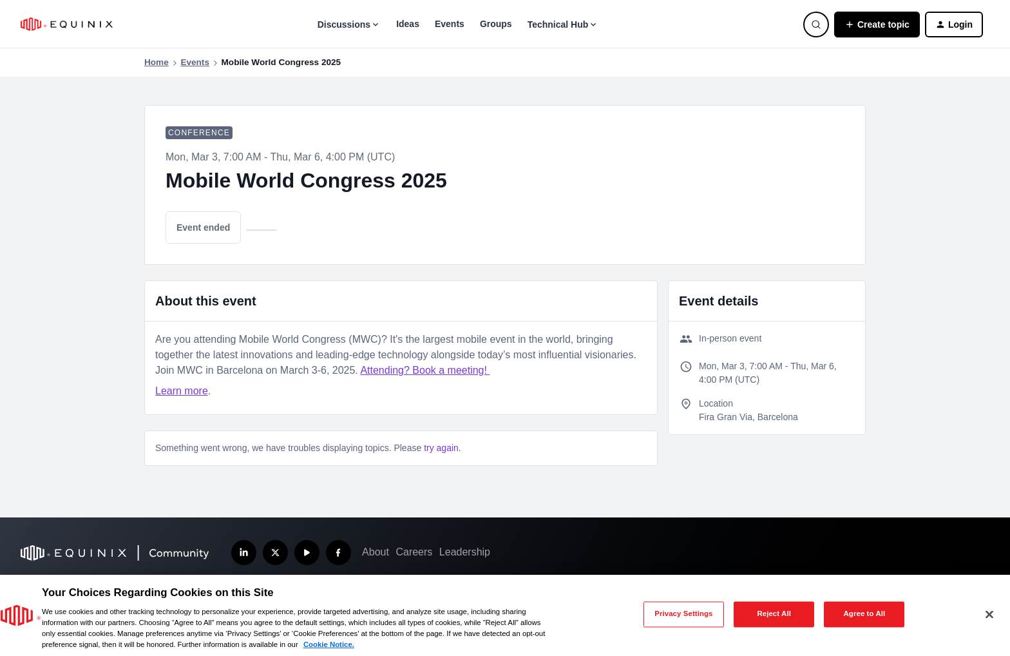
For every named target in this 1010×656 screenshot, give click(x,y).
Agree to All (865, 614)
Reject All (774, 614)
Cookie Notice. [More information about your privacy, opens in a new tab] (328, 644)
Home (156, 62)
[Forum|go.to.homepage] (67, 24)
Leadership (464, 551)
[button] (877, 24)
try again (441, 448)
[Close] (989, 614)
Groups (496, 24)
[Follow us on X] (275, 552)
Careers (413, 551)
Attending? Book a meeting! (425, 370)
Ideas (407, 24)
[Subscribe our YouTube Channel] (306, 552)
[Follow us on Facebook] (338, 552)
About (375, 551)
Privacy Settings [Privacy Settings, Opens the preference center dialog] (683, 614)
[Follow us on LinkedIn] (243, 552)
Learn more (181, 390)
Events (449, 24)
